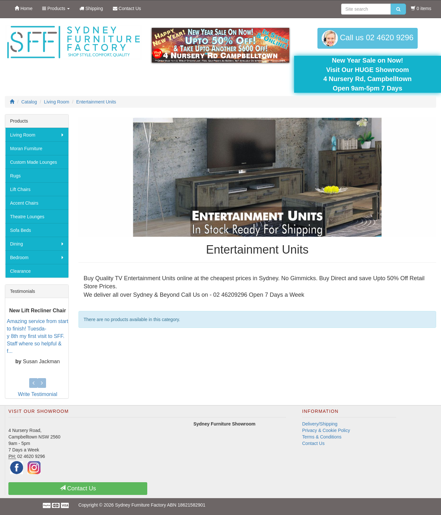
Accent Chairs (24, 203)
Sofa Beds (20, 230)
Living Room (22, 135)
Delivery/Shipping (320, 423)
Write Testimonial (37, 394)
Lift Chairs (20, 189)
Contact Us (313, 443)
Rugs (15, 175)
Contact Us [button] (78, 488)
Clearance (20, 271)
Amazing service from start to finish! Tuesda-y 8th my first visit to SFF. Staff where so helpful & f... (37, 335)
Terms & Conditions (321, 436)
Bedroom (19, 257)
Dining (16, 243)
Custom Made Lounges (33, 162)
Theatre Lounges (27, 216)
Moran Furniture (26, 148)
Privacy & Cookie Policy (326, 430)
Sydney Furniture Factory (140, 505)
